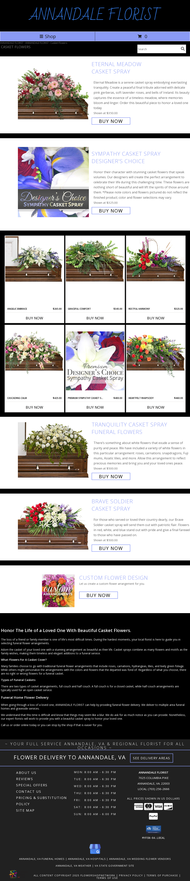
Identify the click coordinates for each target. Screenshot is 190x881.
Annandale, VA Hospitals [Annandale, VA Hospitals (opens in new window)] (87, 858)
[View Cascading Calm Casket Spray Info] (34, 350)
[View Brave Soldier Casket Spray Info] (54, 524)
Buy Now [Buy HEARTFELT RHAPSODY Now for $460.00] (156, 407)
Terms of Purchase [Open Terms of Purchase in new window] (162, 875)
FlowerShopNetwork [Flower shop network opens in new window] (98, 875)
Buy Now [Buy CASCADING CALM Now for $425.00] (34, 407)
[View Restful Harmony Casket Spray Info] (156, 259)
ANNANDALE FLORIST (95, 15)
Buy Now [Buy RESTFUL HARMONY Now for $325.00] (156, 318)
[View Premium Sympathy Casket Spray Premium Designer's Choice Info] (95, 360)
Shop (47, 36)
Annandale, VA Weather (73, 865)
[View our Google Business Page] (95, 854)
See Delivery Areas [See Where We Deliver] (151, 758)
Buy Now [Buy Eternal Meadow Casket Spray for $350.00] (111, 121)
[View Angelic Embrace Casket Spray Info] (34, 259)
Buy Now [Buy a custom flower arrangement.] (98, 595)
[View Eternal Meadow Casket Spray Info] (54, 92)
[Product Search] (158, 49)
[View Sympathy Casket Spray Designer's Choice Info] (54, 182)
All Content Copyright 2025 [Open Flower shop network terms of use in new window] (57, 875)
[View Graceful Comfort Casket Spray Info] (95, 259)
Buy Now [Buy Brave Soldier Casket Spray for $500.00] (111, 548)
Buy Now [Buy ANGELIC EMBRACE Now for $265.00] (34, 318)
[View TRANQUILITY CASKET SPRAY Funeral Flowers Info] (54, 450)
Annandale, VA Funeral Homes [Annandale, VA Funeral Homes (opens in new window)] (42, 858)
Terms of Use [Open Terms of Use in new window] (107, 877)
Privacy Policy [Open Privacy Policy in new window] (131, 875)
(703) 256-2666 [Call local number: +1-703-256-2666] (158, 789)
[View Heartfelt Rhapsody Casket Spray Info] (156, 351)
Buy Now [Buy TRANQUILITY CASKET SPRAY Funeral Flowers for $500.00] (111, 476)
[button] (153, 829)
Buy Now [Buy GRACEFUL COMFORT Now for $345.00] (95, 318)
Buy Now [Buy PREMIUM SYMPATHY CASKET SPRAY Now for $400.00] (95, 407)
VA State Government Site (114, 865)
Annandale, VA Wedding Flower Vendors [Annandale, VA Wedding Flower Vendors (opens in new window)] (140, 858)
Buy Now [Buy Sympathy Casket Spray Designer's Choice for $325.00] (111, 210)
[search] (183, 49)
